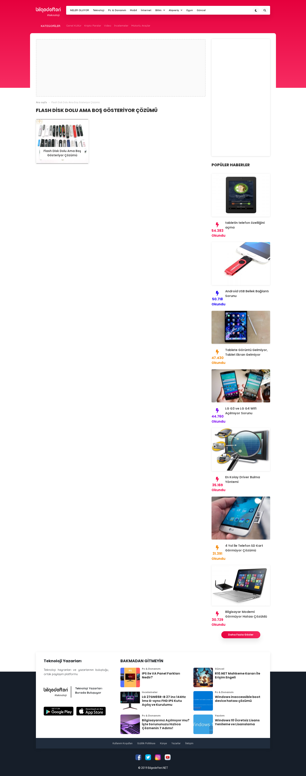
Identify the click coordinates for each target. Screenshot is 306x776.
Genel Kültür (73, 25)
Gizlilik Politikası (146, 743)
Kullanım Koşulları (123, 743)
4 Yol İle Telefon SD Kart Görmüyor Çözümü (244, 548)
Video (107, 25)
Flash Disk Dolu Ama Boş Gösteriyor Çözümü (62, 153)
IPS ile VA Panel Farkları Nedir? (161, 675)
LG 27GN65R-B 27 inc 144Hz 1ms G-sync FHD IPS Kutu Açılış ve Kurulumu (164, 701)
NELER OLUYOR (79, 10)
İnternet (146, 10)
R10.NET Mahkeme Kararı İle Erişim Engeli (237, 675)
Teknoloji (98, 10)
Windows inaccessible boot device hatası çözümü (237, 699)
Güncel (201, 10)
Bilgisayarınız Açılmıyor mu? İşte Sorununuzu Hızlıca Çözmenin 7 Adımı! (165, 724)
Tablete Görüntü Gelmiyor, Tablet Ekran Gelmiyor (246, 352)
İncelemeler (121, 25)
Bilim (160, 10)
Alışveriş (175, 10)
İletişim (189, 743)
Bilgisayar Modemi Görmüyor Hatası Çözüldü (246, 614)
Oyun (189, 10)
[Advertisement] (120, 68)
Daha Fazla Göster (241, 634)
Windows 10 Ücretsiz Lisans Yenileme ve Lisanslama (237, 722)
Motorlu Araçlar (140, 25)
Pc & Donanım (117, 10)
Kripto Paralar (92, 25)
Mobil (133, 10)
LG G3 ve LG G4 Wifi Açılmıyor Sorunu (240, 410)
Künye (163, 743)
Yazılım (220, 715)
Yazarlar (176, 743)
